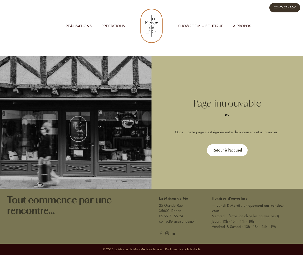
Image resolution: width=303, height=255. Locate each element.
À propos (242, 26)
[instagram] (167, 233)
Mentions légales (151, 249)
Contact (285, 7)
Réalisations (79, 26)
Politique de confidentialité (182, 249)
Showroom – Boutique (200, 26)
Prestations (113, 26)
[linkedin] (173, 233)
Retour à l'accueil (227, 150)
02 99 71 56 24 (171, 216)
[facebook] (161, 233)
